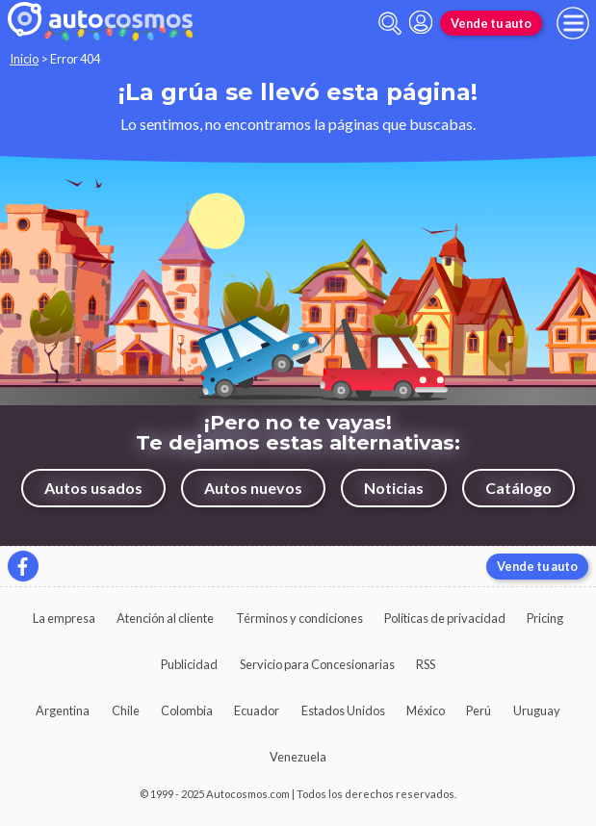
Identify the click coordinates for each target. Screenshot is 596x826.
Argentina (63, 710)
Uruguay (536, 710)
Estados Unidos (343, 710)
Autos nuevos (253, 487)
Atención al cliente (165, 618)
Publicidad (189, 664)
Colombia (187, 710)
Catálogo (518, 487)
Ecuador (256, 710)
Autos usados (93, 487)
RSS (425, 664)
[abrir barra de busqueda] (390, 24)
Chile (126, 710)
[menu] (573, 23)
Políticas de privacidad (444, 618)
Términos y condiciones (299, 618)
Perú (478, 710)
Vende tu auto (491, 23)
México (425, 710)
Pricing (545, 618)
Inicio (24, 58)
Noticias (394, 487)
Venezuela (298, 756)
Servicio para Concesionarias (317, 664)
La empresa (64, 618)
